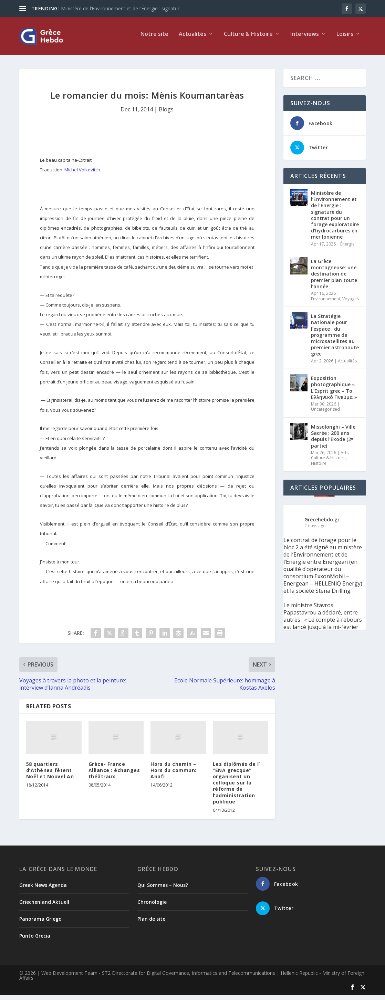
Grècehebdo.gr (322, 524)
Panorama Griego (40, 923)
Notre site (154, 39)
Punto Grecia (34, 940)
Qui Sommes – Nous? (162, 890)
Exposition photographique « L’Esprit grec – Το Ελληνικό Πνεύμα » (334, 392)
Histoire (318, 468)
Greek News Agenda (43, 890)
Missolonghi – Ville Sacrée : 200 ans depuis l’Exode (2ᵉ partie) (333, 441)
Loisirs (344, 39)
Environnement (325, 304)
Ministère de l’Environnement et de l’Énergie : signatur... (122, 8)
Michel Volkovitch (82, 174)
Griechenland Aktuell (44, 906)
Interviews (304, 39)
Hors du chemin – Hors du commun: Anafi (173, 775)
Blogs (166, 114)
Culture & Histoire (248, 39)
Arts (344, 457)
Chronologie (152, 906)
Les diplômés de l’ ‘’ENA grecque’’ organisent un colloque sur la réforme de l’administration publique (236, 788)
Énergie (347, 249)
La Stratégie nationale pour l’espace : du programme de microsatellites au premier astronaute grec (335, 340)
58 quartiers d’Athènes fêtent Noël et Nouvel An (50, 775)
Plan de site (151, 923)
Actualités (192, 39)
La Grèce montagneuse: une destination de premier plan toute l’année (334, 278)
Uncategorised (325, 414)
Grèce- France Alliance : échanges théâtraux (114, 775)
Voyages (350, 304)
